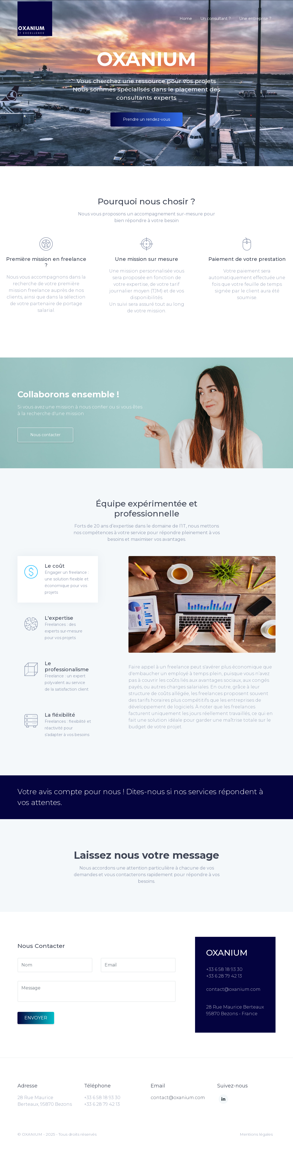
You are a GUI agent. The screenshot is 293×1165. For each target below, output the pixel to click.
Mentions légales (256, 1134)
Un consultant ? (215, 18)
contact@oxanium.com (178, 1097)
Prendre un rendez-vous (146, 119)
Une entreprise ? (255, 18)
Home (186, 18)
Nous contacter (45, 434)
